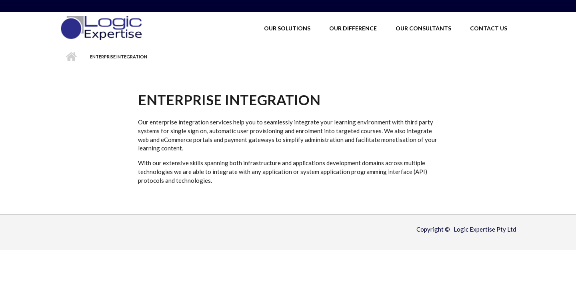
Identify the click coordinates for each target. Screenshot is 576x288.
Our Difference (353, 28)
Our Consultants (423, 28)
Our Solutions (287, 28)
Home (71, 57)
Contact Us (488, 28)
